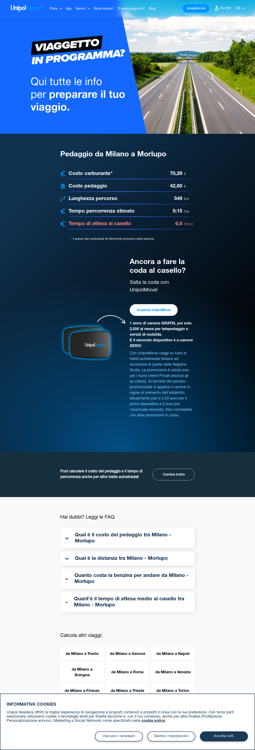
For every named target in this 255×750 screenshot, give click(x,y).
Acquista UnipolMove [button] (154, 310)
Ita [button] (240, 8)
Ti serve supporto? (131, 9)
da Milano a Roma (127, 672)
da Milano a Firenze (82, 691)
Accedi (222, 8)
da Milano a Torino (172, 691)
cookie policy (153, 721)
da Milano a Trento (82, 654)
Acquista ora (196, 8)
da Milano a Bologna (82, 672)
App (69, 9)
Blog (152, 9)
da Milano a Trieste (127, 691)
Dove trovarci (103, 9)
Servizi (80, 9)
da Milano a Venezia (173, 672)
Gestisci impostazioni (171, 736)
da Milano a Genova (127, 654)
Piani (54, 9)
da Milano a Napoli (173, 654)
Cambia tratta (174, 475)
